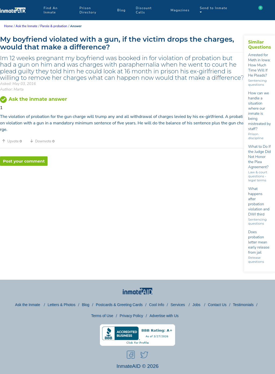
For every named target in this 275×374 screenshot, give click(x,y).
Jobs (196, 305)
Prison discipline (255, 136)
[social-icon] (131, 356)
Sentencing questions (257, 82)
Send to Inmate (213, 10)
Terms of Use (102, 316)
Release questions (256, 260)
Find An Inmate (50, 10)
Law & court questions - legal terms (257, 176)
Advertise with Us (164, 316)
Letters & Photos (61, 305)
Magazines (180, 10)
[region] (122, 183)
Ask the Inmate (28, 305)
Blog (121, 10)
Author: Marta (12, 89)
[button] (14, 141)
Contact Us (217, 305)
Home (8, 26)
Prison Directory (87, 10)
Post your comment (24, 161)
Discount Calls (144, 10)
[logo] (13, 19)
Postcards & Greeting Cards (119, 305)
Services (178, 305)
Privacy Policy (131, 316)
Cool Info (156, 305)
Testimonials (243, 305)
